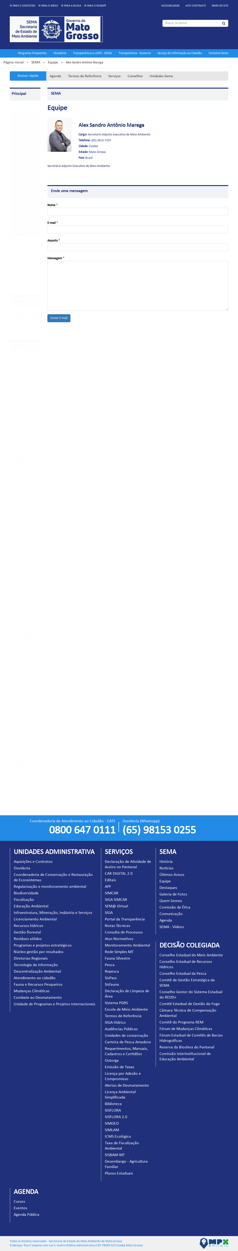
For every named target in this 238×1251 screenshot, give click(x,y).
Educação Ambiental (31, 906)
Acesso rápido (27, 76)
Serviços (114, 76)
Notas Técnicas (21, 449)
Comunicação (22, 210)
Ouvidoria (60, 53)
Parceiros (18, 248)
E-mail (52, 223)
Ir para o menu (48, 5)
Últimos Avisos (22, 148)
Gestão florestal (27, 932)
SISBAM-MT (20, 774)
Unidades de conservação (126, 1035)
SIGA (15, 427)
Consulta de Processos (124, 932)
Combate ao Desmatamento (38, 997)
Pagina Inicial (20, 108)
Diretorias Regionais (31, 958)
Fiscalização (24, 900)
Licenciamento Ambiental (35, 919)
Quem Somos (21, 189)
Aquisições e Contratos (33, 862)
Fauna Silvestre (22, 500)
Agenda (55, 76)
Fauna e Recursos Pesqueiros (38, 984)
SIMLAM (17, 740)
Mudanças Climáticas (32, 991)
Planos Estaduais (22, 796)
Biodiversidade (26, 893)
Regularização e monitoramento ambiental (50, 887)
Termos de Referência (84, 76)
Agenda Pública (26, 1215)
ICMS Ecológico (22, 748)
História (18, 128)
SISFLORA (18, 715)
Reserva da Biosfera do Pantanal (186, 1047)
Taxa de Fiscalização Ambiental (19, 761)
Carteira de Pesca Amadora (128, 1042)
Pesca (16, 509)
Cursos (19, 1201)
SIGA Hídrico (20, 590)
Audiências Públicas (24, 598)
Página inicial (13, 62)
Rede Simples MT (23, 492)
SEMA (35, 62)
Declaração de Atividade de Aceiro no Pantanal (24, 364)
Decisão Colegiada (24, 328)
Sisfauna (17, 534)
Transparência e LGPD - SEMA (92, 53)
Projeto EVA (19, 283)
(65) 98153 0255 (159, 830)
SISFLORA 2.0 (20, 723)
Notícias (18, 138)
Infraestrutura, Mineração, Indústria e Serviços (53, 913)
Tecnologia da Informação (36, 965)
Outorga (17, 650)
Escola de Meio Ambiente (126, 1009)
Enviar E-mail (58, 318)
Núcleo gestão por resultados (38, 952)
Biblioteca (18, 706)
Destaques (20, 169)
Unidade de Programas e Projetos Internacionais (54, 1004)
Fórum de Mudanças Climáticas (185, 1029)
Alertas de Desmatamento (127, 1085)
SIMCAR (17, 402)
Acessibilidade (170, 5)
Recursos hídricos (28, 926)
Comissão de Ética (24, 200)
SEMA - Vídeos (22, 230)
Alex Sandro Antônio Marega (111, 125)
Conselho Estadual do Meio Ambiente (191, 955)
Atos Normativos (23, 470)
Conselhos (135, 76)
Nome (52, 205)
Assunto (53, 240)
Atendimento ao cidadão (35, 978)
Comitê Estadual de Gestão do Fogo (189, 1004)
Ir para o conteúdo (22, 5)
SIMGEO (17, 731)
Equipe (53, 62)
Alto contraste (195, 5)
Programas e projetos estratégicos (43, 945)
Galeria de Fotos (23, 179)
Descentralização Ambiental (37, 971)
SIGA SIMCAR (21, 411)
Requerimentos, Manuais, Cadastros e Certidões (25, 637)
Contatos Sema (218, 53)
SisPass (16, 525)
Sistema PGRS (21, 555)
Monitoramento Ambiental (127, 945)
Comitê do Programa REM (181, 1022)
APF (14, 394)
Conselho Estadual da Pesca (182, 973)
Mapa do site (220, 5)
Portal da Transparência (125, 919)
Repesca (17, 517)
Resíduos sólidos (28, 939)
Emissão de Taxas (23, 659)
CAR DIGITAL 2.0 (23, 377)
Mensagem (55, 258)
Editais (16, 385)
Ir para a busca (71, 5)
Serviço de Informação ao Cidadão (180, 53)
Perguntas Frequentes (32, 53)
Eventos (20, 1208)
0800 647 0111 (82, 830)
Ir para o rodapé (95, 5)
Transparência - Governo (135, 53)
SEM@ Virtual (21, 419)
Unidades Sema (161, 76)
